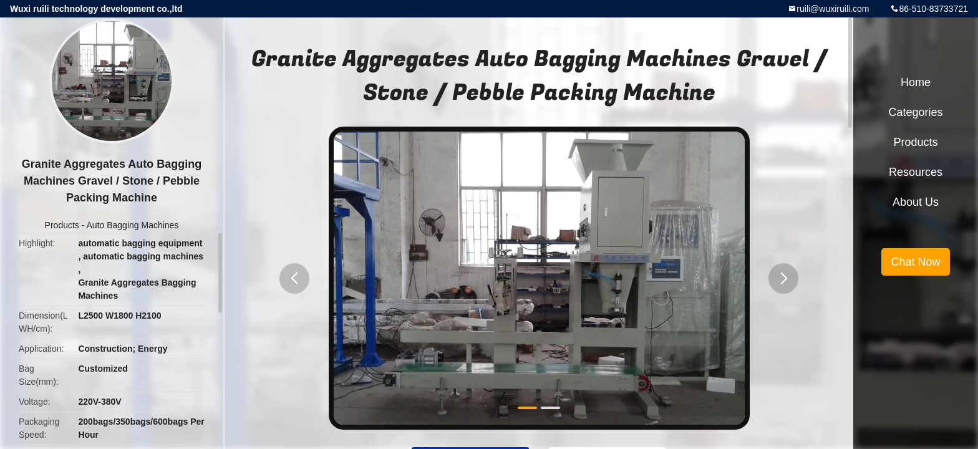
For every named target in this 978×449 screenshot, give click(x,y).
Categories (915, 112)
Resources (915, 172)
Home (916, 82)
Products (62, 225)
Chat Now (915, 262)
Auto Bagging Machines (133, 225)
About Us (916, 202)
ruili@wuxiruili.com (832, 9)
